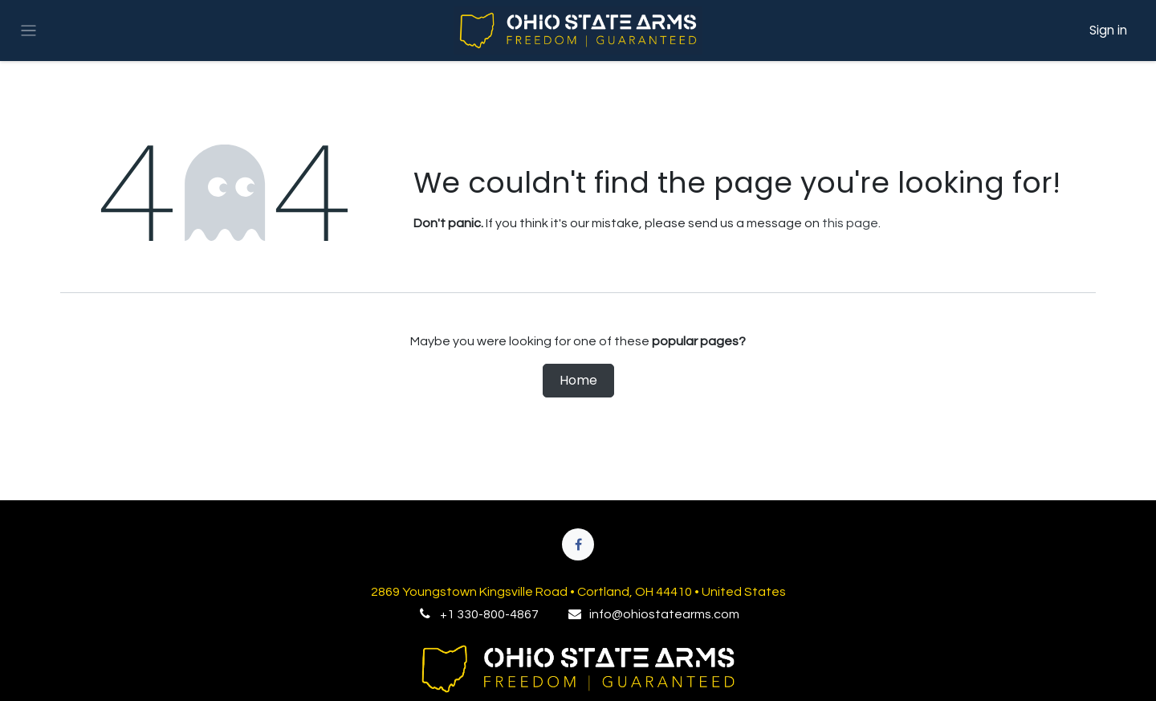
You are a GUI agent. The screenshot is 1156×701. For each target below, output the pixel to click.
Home (578, 380)
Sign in (1108, 30)
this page (850, 223)
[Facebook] (578, 544)
